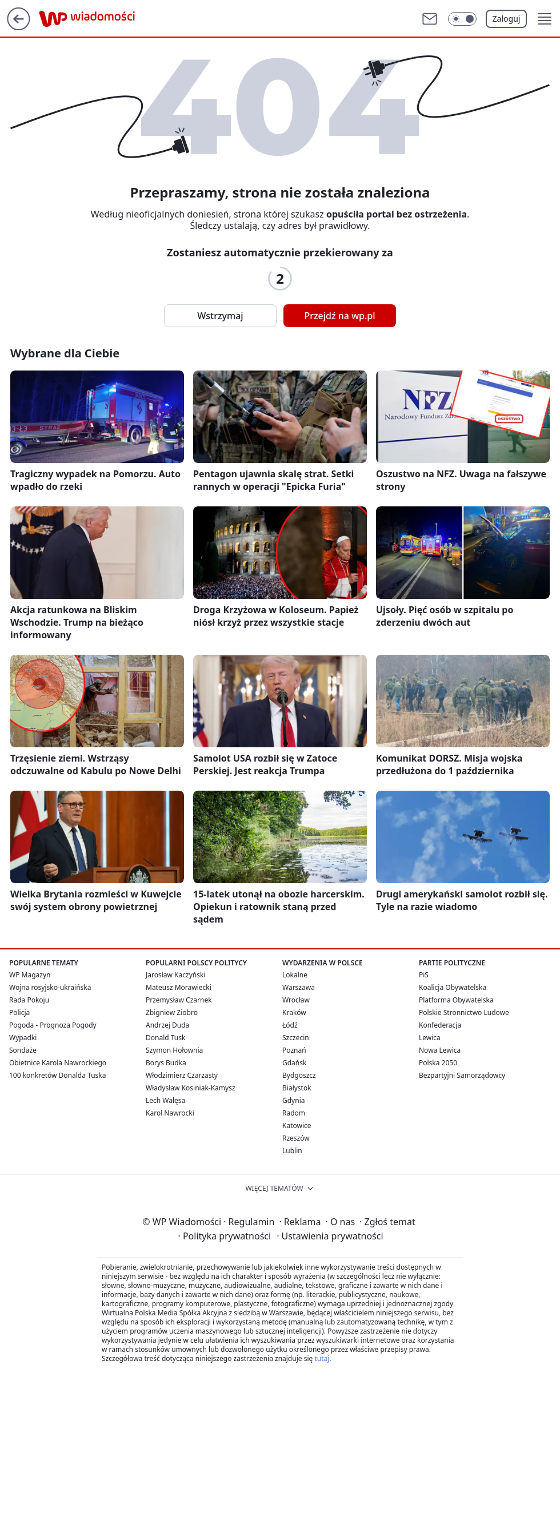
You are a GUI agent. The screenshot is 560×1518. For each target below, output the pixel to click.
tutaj (321, 1358)
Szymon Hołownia (174, 1050)
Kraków (294, 1012)
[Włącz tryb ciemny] (462, 19)
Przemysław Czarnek (179, 1000)
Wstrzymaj (220, 315)
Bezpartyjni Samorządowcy (462, 1075)
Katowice (296, 1125)
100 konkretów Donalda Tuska (57, 1075)
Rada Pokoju (29, 1000)
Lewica (430, 1037)
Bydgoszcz (299, 1075)
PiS (424, 975)
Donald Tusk (165, 1037)
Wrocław (296, 1000)
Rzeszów (296, 1138)
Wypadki (23, 1037)
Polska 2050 (438, 1063)
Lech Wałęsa (165, 1100)
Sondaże (23, 1050)
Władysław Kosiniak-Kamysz (190, 1088)
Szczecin (295, 1037)
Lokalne (294, 975)
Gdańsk (294, 1063)
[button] (544, 19)
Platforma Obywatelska (456, 1000)
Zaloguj (507, 18)
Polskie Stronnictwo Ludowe (464, 1012)
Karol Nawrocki (170, 1113)
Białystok (296, 1088)
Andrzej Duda (167, 1025)
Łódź (290, 1025)
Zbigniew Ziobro (172, 1012)
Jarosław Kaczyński (175, 975)
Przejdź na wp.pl (339, 315)
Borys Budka (166, 1063)
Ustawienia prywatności (330, 1236)
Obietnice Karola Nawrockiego (57, 1063)
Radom (293, 1113)
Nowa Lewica (440, 1050)
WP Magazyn (29, 975)
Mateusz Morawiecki (178, 987)
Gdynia (293, 1100)
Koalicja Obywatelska (452, 987)
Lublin (292, 1150)
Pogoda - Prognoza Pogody (53, 1025)
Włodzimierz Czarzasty (182, 1075)
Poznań (294, 1050)
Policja (19, 1012)
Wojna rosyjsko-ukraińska (50, 987)
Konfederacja (440, 1025)
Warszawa (298, 987)
